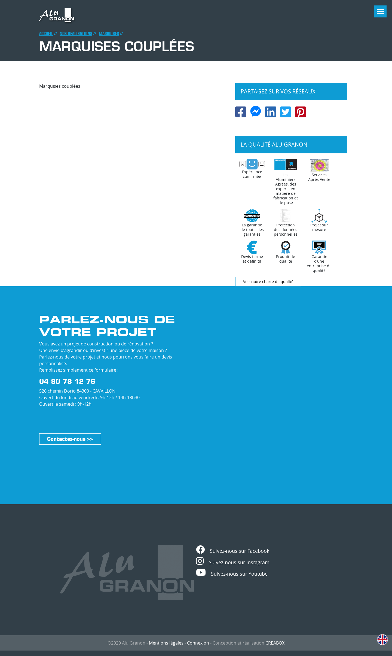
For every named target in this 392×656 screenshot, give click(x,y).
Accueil (46, 33)
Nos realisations (76, 33)
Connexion (198, 643)
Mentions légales (166, 643)
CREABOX (274, 643)
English (382, 639)
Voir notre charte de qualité (268, 281)
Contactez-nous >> (70, 439)
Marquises (109, 33)
